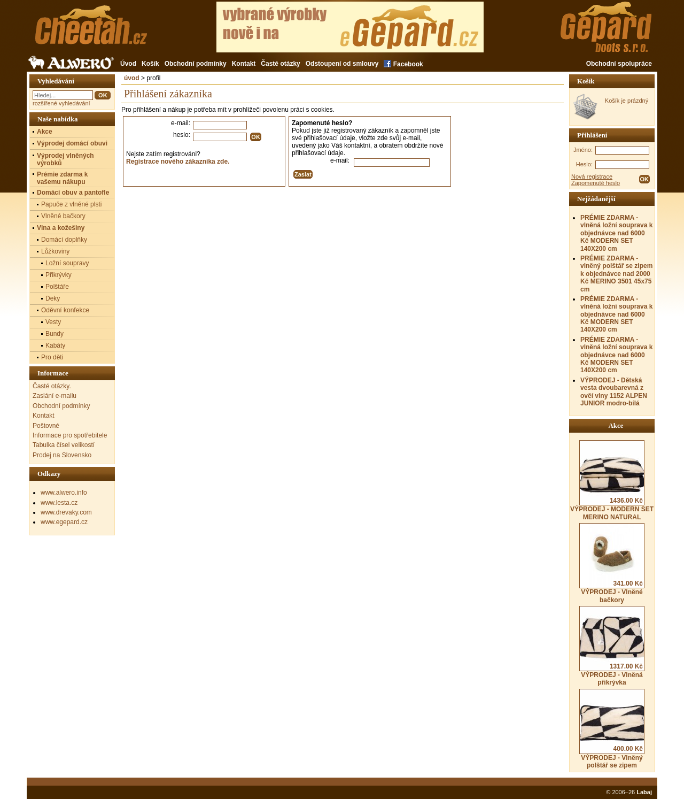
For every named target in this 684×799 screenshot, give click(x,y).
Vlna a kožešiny (60, 228)
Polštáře (57, 286)
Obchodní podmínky (196, 63)
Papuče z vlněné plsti (71, 204)
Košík (150, 63)
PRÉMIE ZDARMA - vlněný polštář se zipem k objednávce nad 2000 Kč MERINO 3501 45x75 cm (616, 274)
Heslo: (584, 164)
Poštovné (46, 425)
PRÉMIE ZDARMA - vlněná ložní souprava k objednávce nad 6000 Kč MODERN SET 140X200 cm (616, 233)
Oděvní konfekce (65, 310)
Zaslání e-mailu (54, 396)
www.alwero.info (64, 492)
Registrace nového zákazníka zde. (177, 161)
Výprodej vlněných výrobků (65, 159)
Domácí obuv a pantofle (73, 192)
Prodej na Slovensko (62, 455)
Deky (52, 298)
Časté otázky (280, 63)
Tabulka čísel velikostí (64, 445)
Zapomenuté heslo (595, 183)
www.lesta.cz (59, 502)
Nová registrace (591, 176)
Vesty (53, 322)
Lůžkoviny (55, 251)
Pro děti (52, 357)
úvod (131, 78)
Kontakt (244, 63)
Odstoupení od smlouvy (342, 63)
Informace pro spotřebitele (70, 435)
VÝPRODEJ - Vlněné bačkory (611, 563)
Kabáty (55, 345)
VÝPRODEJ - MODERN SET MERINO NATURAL (612, 480)
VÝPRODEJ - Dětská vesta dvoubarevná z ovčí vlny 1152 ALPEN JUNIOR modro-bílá (613, 392)
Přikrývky (58, 275)
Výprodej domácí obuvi (72, 143)
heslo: (181, 135)
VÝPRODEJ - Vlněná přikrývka (611, 646)
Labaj (644, 792)
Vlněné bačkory (63, 216)
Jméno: (583, 150)
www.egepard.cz (64, 522)
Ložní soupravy (67, 263)
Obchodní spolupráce (619, 63)
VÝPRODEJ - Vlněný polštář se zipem (611, 729)
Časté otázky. (52, 386)
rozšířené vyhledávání (61, 103)
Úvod (128, 63)
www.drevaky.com (66, 512)
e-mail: (180, 123)
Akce (44, 131)
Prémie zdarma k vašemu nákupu (62, 178)
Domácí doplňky (64, 239)
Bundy (54, 334)
